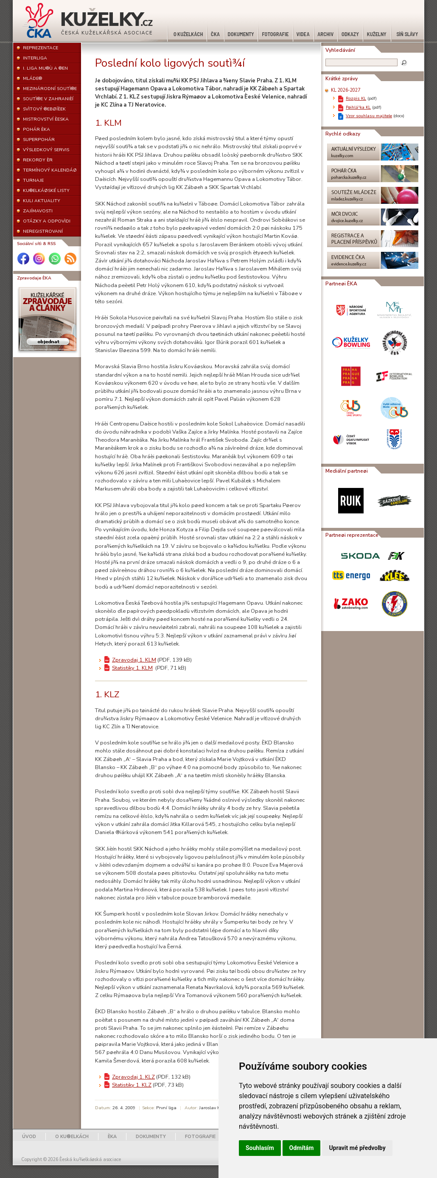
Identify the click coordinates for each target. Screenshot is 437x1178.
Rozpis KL (356, 98)
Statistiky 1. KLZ (131, 1085)
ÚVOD (29, 1136)
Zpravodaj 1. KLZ (133, 1077)
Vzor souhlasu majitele (369, 115)
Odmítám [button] (301, 1147)
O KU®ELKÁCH (72, 1136)
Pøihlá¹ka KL (358, 107)
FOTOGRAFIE (200, 1136)
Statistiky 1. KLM (132, 668)
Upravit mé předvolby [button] (357, 1147)
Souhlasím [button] (260, 1147)
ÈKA (112, 1136)
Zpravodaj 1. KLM (134, 660)
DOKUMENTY (151, 1136)
